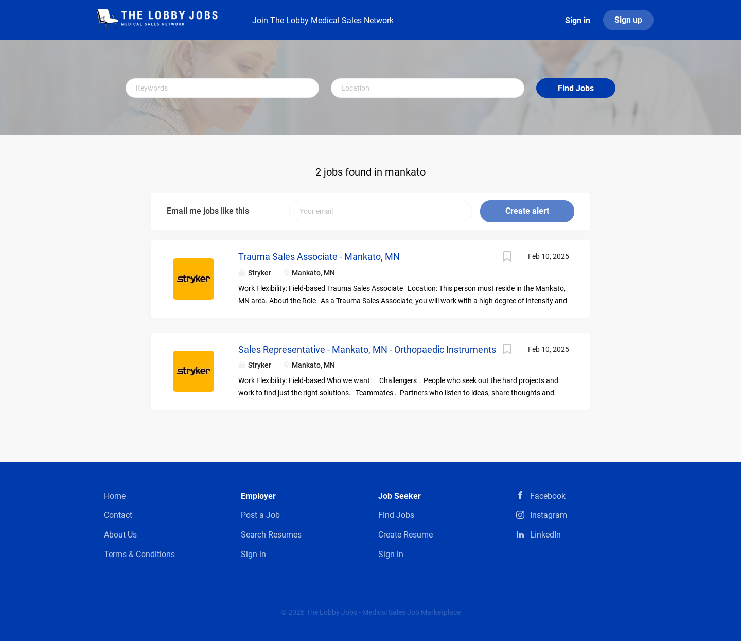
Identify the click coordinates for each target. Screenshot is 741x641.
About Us (120, 535)
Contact (118, 515)
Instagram (548, 515)
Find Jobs (576, 88)
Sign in (577, 20)
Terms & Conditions (139, 554)
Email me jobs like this (208, 211)
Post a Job (260, 515)
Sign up (628, 20)
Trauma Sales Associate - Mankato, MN (319, 256)
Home (115, 496)
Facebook (548, 496)
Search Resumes (271, 535)
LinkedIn (545, 535)
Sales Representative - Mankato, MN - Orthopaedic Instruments (367, 349)
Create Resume (405, 535)
